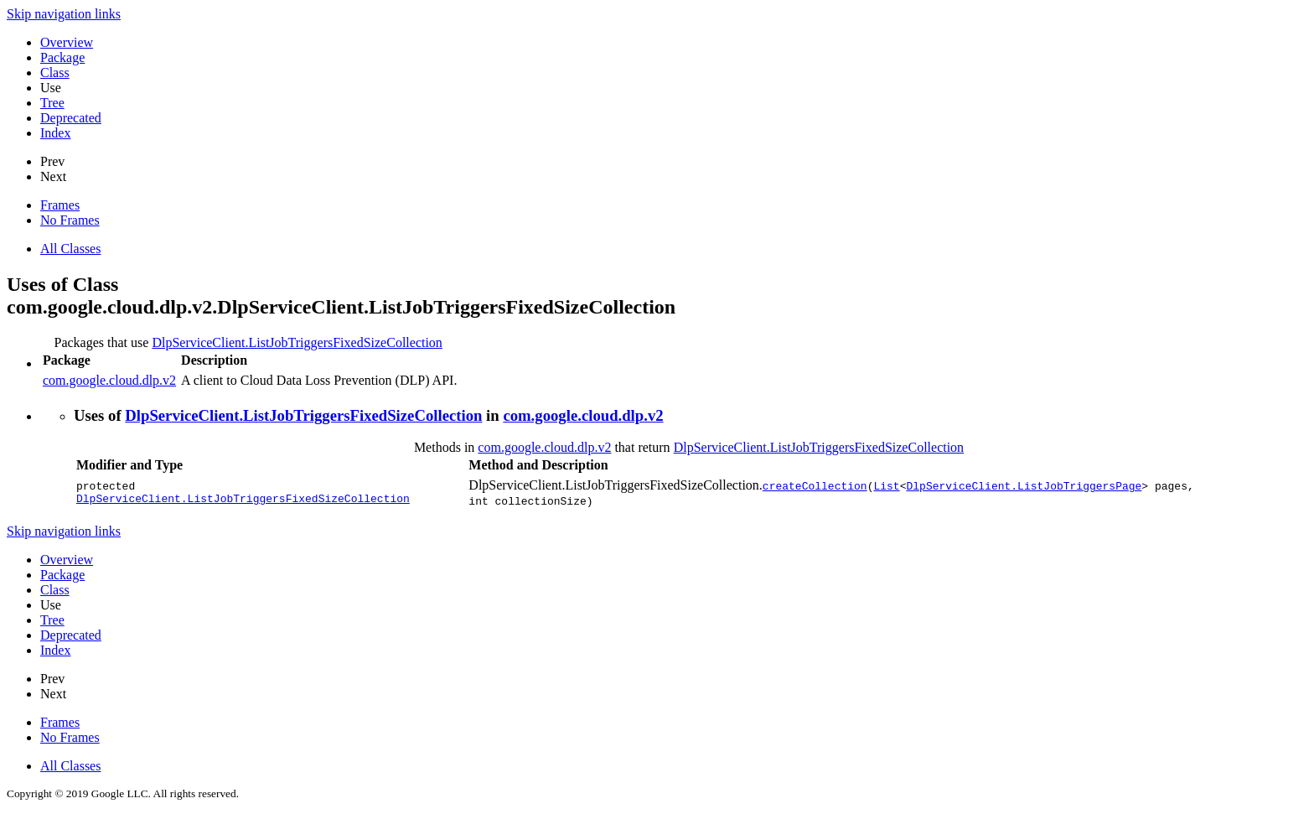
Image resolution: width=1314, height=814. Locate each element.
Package (62, 57)
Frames (60, 205)
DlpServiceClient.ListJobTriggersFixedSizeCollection (297, 342)
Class (55, 72)
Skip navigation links (64, 14)
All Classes (70, 248)
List (886, 485)
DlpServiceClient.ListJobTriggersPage (1023, 485)
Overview (66, 42)
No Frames (70, 220)
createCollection (815, 485)
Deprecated (70, 118)
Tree (52, 103)
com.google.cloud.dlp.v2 (109, 380)
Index (55, 133)
